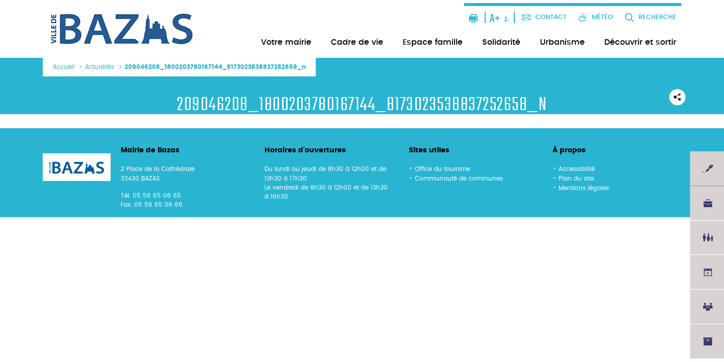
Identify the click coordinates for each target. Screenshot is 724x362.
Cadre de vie (357, 42)
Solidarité (501, 42)
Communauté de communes (459, 178)
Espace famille (433, 42)
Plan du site (576, 178)
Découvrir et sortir (640, 42)
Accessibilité (577, 169)
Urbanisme (562, 42)
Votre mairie (286, 42)
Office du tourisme (442, 169)
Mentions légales (584, 188)
